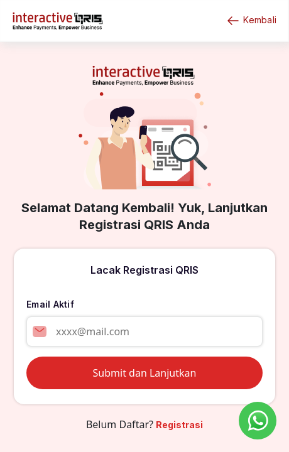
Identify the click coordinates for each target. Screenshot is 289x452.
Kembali (251, 20)
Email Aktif (50, 304)
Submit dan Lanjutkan (145, 373)
